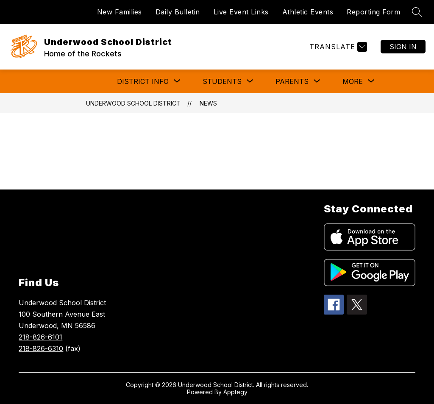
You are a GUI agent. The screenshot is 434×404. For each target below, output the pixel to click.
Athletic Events (308, 12)
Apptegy (235, 392)
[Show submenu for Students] (222, 81)
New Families (119, 12)
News (208, 103)
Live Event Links (241, 12)
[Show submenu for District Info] (143, 81)
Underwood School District (133, 103)
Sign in (403, 46)
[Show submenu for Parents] (292, 81)
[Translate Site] (337, 47)
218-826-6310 (41, 348)
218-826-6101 (40, 337)
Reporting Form (373, 12)
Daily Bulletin (178, 12)
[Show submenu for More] (352, 81)
